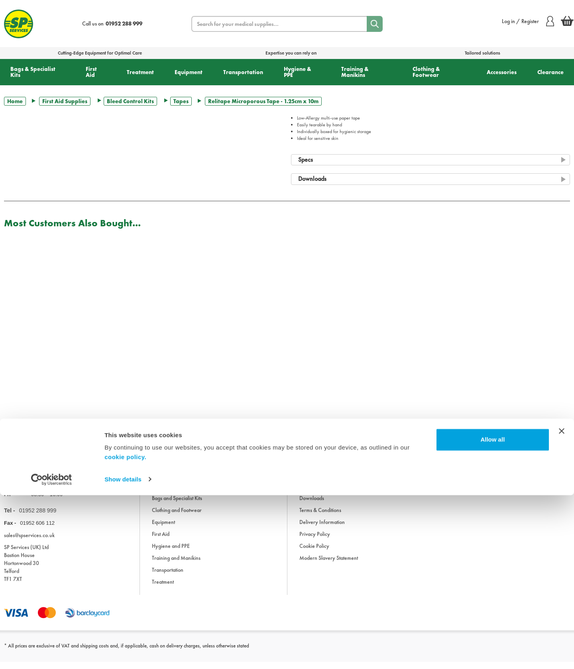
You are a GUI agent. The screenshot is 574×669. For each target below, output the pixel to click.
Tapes (181, 101)
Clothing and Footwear (177, 517)
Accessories (502, 72)
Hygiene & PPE (297, 71)
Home (15, 101)
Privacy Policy (314, 541)
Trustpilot (13, 442)
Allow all (492, 613)
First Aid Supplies (64, 101)
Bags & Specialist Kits (32, 71)
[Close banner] (561, 605)
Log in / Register (528, 21)
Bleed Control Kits (130, 101)
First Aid (91, 71)
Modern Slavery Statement (328, 565)
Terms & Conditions (320, 517)
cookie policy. (125, 631)
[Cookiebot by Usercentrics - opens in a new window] (51, 653)
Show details (123, 653)
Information (312, 493)
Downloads (311, 505)
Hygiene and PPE (171, 553)
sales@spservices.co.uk (29, 542)
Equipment (188, 72)
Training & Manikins (355, 71)
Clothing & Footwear (426, 71)
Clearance (550, 72)
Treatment (140, 72)
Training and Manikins (176, 565)
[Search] (375, 24)
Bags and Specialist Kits (177, 505)
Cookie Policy (314, 553)
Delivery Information (322, 529)
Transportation (243, 72)
